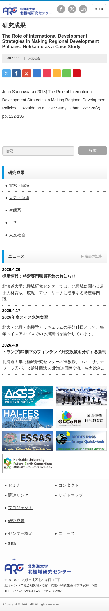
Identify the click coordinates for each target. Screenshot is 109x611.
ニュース (66, 533)
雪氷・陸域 (19, 185)
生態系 (15, 210)
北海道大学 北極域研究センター (27, 9)
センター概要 (20, 533)
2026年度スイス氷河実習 (25, 317)
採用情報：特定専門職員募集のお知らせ (39, 276)
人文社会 (34, 58)
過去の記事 (91, 256)
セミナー (16, 485)
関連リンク (18, 495)
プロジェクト (20, 507)
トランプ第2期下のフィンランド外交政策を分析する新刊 (54, 351)
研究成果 (16, 520)
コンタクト (68, 485)
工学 (13, 222)
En (83, 8)
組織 (12, 543)
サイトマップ (70, 495)
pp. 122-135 (13, 116)
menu (99, 9)
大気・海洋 (19, 197)
